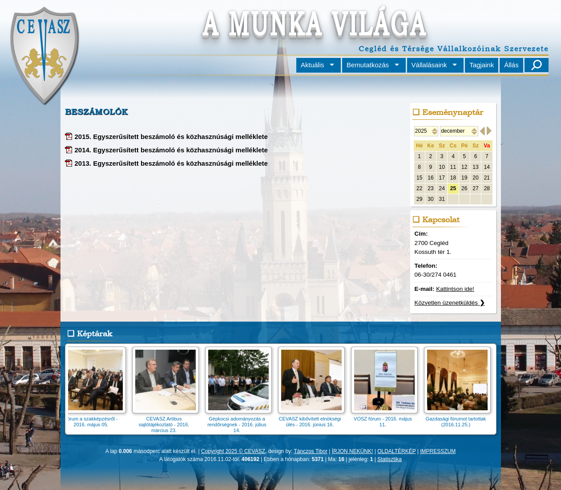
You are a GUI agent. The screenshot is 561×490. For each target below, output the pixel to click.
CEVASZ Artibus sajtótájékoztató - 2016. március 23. (166, 421)
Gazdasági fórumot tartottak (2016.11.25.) (458, 418)
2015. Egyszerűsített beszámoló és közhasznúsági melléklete (171, 136)
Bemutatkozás (368, 65)
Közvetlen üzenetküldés (450, 302)
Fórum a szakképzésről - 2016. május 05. (93, 418)
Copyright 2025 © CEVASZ (233, 451)
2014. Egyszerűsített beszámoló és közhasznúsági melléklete (171, 150)
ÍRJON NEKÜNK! (352, 451)
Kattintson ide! (455, 289)
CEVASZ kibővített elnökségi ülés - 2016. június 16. (312, 418)
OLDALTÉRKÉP (396, 451)
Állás (511, 65)
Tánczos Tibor (310, 451)
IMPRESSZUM (438, 451)
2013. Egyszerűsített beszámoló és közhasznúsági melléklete (171, 163)
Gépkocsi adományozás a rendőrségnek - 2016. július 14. (239, 421)
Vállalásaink (429, 65)
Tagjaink (481, 65)
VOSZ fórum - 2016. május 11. (385, 418)
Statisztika (389, 459)
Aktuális (312, 65)
